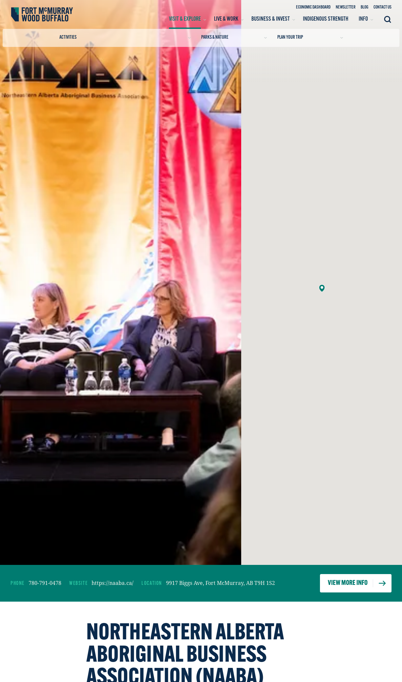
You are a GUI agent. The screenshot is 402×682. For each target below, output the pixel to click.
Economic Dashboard (313, 7)
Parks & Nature (234, 37)
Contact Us (382, 7)
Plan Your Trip (310, 37)
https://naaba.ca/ (113, 582)
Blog (364, 7)
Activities (125, 37)
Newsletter (345, 7)
